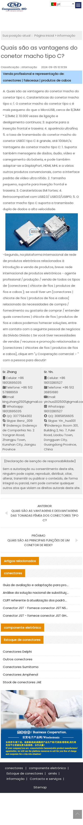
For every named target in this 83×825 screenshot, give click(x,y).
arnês (52, 773)
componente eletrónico (47, 768)
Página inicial (44, 35)
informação (66, 35)
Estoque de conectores (25, 773)
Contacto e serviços (45, 779)
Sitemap (40, 787)
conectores (14, 768)
